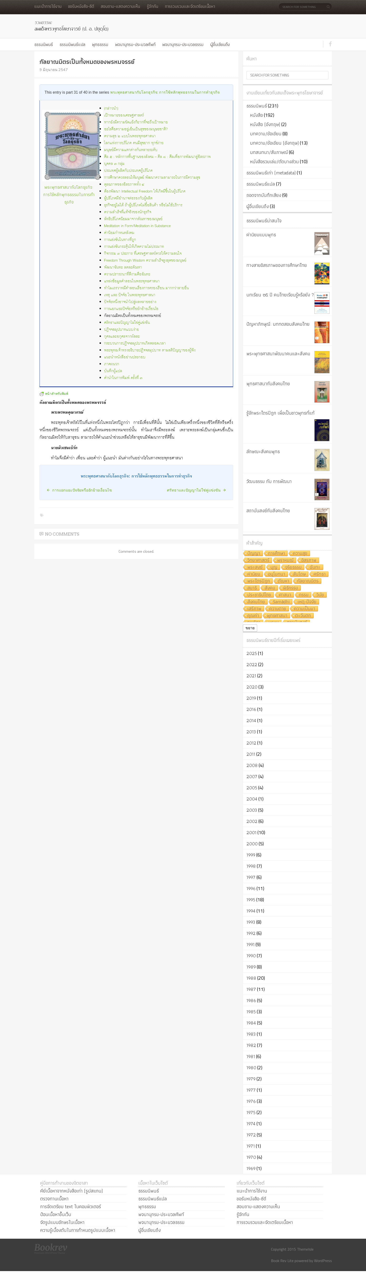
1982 (251, 1045)
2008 (252, 765)
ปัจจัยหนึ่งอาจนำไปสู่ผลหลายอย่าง (130, 302)
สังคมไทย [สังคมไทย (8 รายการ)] (256, 602)
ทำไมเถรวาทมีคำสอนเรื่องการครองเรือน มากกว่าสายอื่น (146, 288)
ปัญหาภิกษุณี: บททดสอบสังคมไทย (278, 324)
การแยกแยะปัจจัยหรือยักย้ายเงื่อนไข (131, 308)
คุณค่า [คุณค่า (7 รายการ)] (253, 616)
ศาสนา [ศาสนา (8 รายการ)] (285, 595)
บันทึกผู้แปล (113, 371)
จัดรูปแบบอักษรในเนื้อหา (62, 1222)
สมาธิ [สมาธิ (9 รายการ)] (252, 588)
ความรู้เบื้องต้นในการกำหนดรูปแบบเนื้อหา (77, 1230)
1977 (251, 1090)
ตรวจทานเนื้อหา (54, 1198)
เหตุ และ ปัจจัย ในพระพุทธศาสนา (129, 295)
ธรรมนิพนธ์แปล (72, 44)
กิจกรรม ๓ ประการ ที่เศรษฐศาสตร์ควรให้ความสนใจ (142, 253)
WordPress (323, 1260)
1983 (251, 1034)
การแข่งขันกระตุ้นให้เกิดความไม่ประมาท (134, 246)
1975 (251, 1112)
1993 (250, 922)
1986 (251, 1000)
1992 (251, 933)
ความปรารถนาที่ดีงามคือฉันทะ (127, 274)
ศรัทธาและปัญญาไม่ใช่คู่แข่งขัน (127, 322)
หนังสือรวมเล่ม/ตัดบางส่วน (274, 161)
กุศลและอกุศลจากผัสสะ (122, 336)
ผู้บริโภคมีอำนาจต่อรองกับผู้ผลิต (128, 198)
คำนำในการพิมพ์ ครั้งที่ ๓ (123, 378)
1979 (251, 1079)
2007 (251, 776)
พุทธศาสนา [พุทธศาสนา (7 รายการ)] (277, 616)
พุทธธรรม (100, 44)
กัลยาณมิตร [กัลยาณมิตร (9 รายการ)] (308, 581)
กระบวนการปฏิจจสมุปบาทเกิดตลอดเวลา (135, 343)
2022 (251, 664)
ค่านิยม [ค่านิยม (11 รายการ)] (253, 574)
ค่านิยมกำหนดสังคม (119, 232)
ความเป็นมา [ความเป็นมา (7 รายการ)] (304, 609)
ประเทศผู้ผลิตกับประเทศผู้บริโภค (128, 170)
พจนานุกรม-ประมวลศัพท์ (135, 44)
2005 (251, 787)
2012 (251, 743)
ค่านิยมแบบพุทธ (261, 234)
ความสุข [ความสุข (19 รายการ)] (300, 554)
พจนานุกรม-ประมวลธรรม (182, 44)
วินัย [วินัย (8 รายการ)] (320, 595)
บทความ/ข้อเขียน (265, 133)
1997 (251, 877)
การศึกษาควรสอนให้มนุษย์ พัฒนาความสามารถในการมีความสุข (152, 177)
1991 (250, 944)
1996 (251, 888)
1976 (251, 1101)
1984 (251, 1023)
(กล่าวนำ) (111, 108)
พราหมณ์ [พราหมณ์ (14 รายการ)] (285, 560)
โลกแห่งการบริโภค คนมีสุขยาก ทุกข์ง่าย (133, 143)
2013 (251, 731)
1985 (251, 1011)
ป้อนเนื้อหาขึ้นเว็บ (55, 1214)
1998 (251, 866)
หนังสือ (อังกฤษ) (265, 124)
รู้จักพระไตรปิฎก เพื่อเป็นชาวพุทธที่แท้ (280, 413)
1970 (251, 1157)
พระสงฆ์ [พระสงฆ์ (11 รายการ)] (255, 567)
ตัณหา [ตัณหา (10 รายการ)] (283, 581)
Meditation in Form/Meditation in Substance (137, 226)
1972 (251, 1135)
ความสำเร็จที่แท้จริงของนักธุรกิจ (127, 212)
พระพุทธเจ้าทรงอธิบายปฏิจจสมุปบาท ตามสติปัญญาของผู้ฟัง (150, 350)
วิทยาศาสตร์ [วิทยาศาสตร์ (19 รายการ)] (258, 560)
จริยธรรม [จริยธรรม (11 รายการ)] (293, 567)
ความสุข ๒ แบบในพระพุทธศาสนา (130, 136)
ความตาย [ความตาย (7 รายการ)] (277, 609)
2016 (251, 709)
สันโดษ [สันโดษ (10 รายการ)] (299, 574)
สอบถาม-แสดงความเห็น (120, 6)
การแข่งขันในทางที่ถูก (120, 239)
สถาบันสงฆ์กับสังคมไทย (268, 510)
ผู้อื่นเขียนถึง (220, 44)
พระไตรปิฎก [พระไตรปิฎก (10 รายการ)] (258, 581)
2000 (252, 843)
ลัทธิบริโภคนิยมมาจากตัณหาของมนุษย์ (133, 219)
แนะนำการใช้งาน (47, 6)
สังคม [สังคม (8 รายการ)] (270, 588)
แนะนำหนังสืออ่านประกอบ (124, 357)
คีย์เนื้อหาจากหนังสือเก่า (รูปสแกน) (71, 1191)
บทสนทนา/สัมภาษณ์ (269, 152)
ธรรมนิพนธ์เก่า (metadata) (271, 173)
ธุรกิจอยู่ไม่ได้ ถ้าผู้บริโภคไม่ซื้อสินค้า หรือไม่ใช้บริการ (143, 205)
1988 (251, 978)
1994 (251, 911)
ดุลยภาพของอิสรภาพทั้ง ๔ (124, 184)
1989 (251, 967)
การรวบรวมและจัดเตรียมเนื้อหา (190, 6)
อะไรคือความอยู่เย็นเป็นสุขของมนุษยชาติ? (136, 129)
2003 (251, 810)
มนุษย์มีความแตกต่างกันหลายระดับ (130, 150)
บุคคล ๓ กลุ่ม (114, 163)
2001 (251, 832)
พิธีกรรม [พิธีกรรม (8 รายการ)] (290, 588)
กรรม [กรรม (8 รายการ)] (304, 595)
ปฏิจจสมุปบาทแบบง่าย (121, 329)
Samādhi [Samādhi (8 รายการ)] (281, 602)
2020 (251, 687)
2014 (251, 720)
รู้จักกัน (152, 6)
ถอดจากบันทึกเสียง (263, 195)
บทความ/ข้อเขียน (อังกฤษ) (274, 143)
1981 (250, 1056)
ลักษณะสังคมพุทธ (263, 451)
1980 (251, 1067)
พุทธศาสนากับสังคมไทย (268, 383)
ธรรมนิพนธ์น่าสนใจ (263, 220)
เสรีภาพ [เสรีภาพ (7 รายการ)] (254, 609)
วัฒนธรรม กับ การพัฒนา (269, 481)
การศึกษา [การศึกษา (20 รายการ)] (276, 554)
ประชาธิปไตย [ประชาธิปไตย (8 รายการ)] (259, 595)
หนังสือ (256, 115)
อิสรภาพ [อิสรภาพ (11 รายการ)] (308, 560)
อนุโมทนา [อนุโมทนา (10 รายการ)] (276, 574)
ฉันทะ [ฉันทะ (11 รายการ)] (315, 567)
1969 (251, 1168)
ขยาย (250, 628)
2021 (251, 676)
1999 (250, 855)
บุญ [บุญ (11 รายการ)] (274, 567)
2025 (251, 653)
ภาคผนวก (111, 364)
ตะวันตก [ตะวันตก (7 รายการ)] (303, 616)
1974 (251, 1123)
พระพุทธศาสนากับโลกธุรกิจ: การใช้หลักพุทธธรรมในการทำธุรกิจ (165, 92)
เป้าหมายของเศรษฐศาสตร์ (124, 115)
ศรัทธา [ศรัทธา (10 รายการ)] (320, 574)
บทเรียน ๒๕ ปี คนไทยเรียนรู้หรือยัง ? (280, 295)
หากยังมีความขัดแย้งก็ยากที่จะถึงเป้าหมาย (136, 122)
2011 (250, 754)
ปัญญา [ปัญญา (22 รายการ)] (253, 554)
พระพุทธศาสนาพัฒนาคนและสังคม (278, 353)
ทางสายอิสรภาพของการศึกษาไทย (276, 265)
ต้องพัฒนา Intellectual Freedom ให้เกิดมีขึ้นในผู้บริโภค (145, 191)
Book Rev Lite (282, 1260)
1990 (251, 955)
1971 (250, 1146)
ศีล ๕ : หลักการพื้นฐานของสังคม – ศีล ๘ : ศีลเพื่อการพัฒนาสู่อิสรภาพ (157, 156)
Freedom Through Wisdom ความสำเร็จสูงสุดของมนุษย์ (145, 260)
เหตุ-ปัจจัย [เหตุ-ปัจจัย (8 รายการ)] (307, 602)
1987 (251, 989)
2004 (251, 799)
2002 (251, 821)
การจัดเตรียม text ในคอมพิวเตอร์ (70, 1206)
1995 (250, 899)
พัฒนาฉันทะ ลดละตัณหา (123, 267)
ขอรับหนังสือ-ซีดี (81, 6)
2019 (251, 698)
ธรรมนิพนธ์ (43, 44)
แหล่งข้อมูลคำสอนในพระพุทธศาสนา (132, 281)
